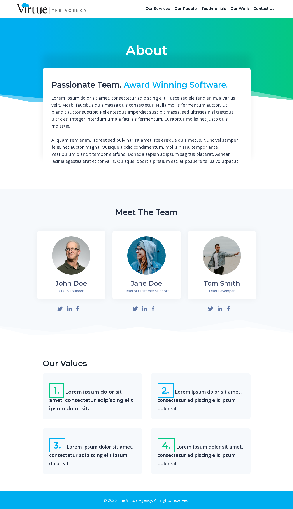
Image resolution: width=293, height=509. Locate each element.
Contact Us (264, 8)
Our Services (158, 8)
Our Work (239, 8)
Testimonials (213, 8)
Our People (185, 8)
